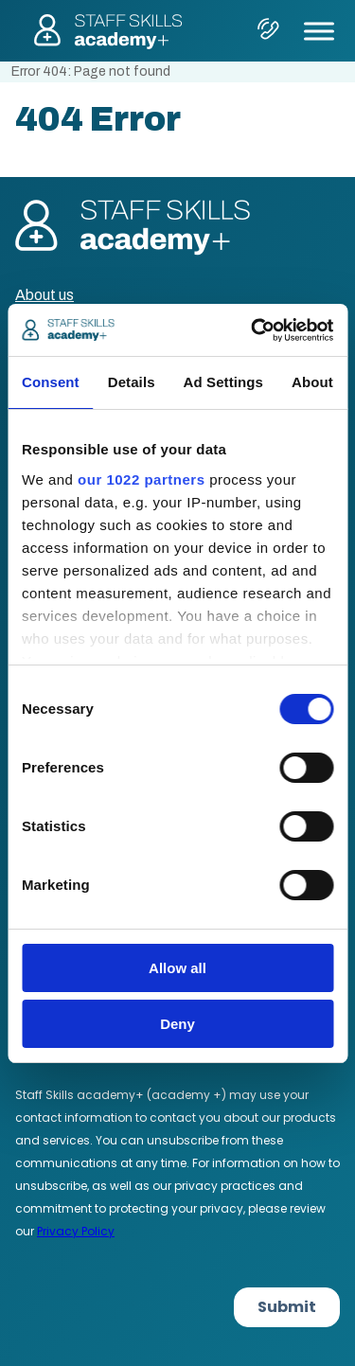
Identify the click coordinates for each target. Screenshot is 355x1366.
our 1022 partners (141, 479)
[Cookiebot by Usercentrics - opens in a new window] (252, 330)
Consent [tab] (51, 382)
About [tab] (312, 382)
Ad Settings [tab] (223, 382)
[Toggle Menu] (319, 31)
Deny (177, 1024)
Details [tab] (131, 382)
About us (44, 295)
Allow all (177, 968)
